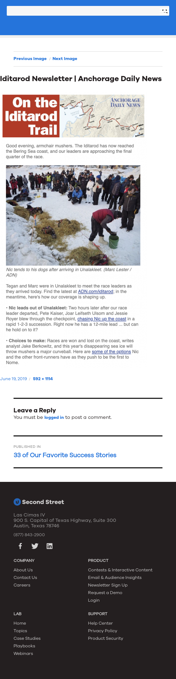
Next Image (65, 59)
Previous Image (30, 59)
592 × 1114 (43, 379)
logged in (54, 417)
